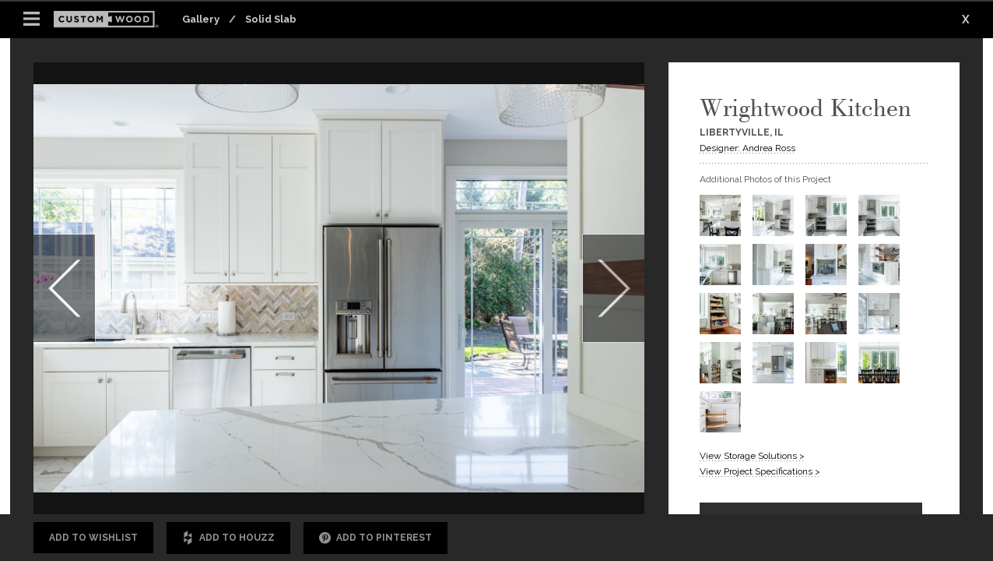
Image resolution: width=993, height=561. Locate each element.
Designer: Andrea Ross (747, 148)
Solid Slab (270, 19)
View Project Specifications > (760, 471)
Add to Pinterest (375, 538)
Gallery (200, 19)
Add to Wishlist (93, 537)
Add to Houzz (228, 538)
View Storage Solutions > (752, 455)
